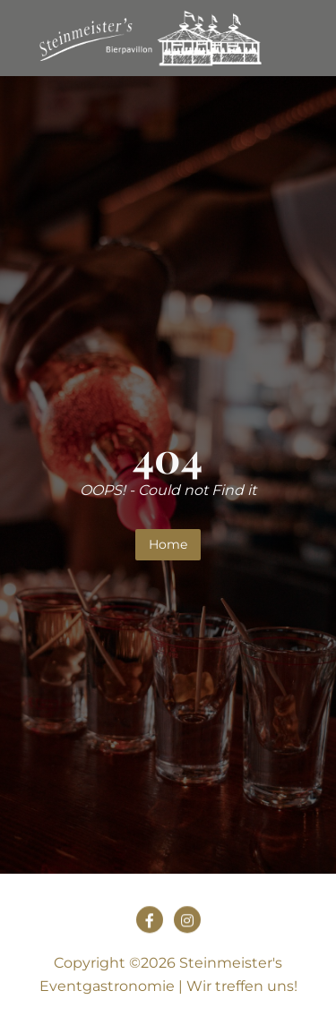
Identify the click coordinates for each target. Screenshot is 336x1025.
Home (168, 544)
